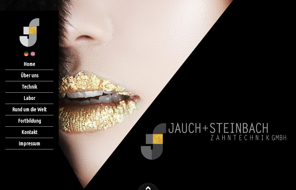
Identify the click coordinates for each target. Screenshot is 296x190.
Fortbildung (29, 121)
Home (29, 64)
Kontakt (29, 132)
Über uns (29, 75)
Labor (29, 98)
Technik (29, 87)
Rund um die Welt (29, 109)
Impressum (29, 143)
